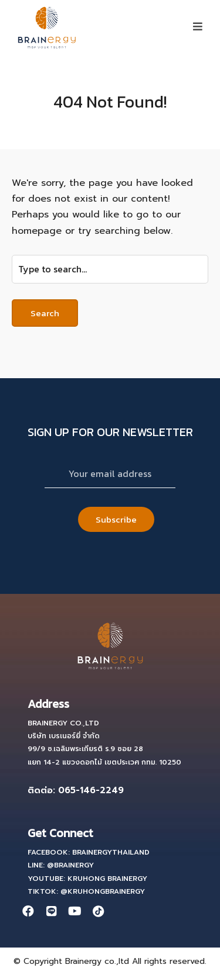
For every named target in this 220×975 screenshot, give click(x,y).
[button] (197, 26)
